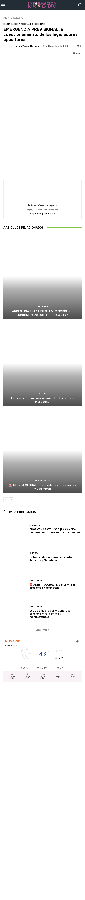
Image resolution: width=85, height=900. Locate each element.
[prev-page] (5, 500)
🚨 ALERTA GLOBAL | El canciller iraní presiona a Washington (42, 486)
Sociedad (39, 24)
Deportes (42, 306)
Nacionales (26, 24)
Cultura (42, 393)
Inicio (6, 17)
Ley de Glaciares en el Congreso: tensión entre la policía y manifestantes (50, 613)
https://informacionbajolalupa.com (42, 210)
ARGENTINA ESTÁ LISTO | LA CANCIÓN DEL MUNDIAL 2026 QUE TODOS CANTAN (42, 312)
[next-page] (11, 500)
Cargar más (43, 629)
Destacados (17, 17)
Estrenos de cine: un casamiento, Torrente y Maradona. (42, 399)
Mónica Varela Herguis (26, 46)
